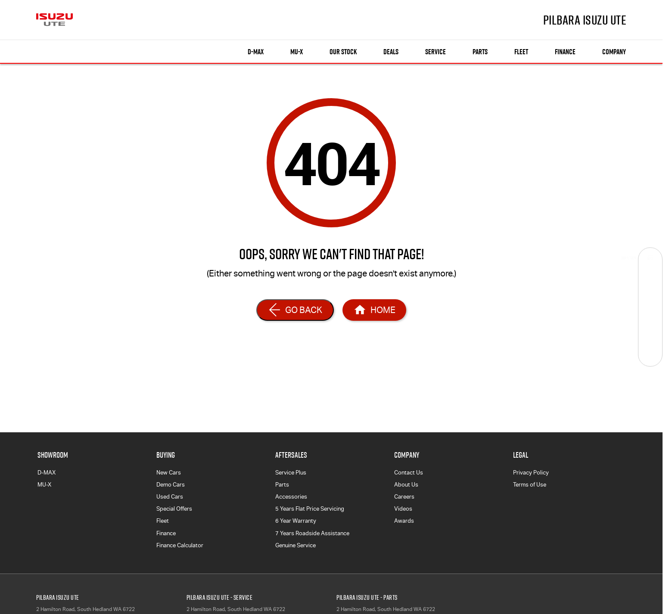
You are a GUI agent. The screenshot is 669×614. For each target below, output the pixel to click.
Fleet (521, 52)
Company (614, 52)
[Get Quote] (650, 331)
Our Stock (343, 52)
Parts (480, 52)
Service (435, 52)
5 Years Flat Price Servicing (309, 508)
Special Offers (174, 508)
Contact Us (408, 472)
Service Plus (290, 472)
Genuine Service (295, 545)
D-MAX (46, 472)
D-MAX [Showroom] (256, 52)
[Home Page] (374, 310)
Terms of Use (529, 484)
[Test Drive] (650, 354)
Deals (390, 52)
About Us (406, 484)
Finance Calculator (179, 545)
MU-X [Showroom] (296, 52)
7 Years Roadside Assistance (312, 533)
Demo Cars (170, 484)
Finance (565, 52)
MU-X (44, 484)
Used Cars (169, 496)
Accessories (291, 496)
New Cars (168, 472)
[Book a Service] (650, 283)
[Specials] (650, 307)
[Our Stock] (650, 260)
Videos (403, 508)
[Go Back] (295, 310)
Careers (404, 496)
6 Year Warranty (295, 521)
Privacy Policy (531, 472)
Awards (404, 521)
